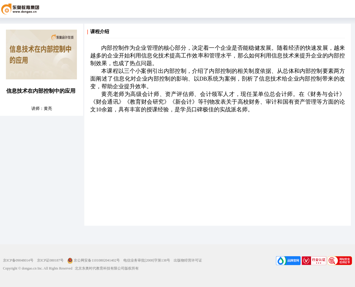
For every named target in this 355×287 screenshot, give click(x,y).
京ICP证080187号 (50, 260)
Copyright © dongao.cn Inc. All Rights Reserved (37, 268)
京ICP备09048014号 (18, 260)
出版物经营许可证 (188, 260)
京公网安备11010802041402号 (93, 260)
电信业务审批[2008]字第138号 (146, 260)
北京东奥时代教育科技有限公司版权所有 (105, 268)
